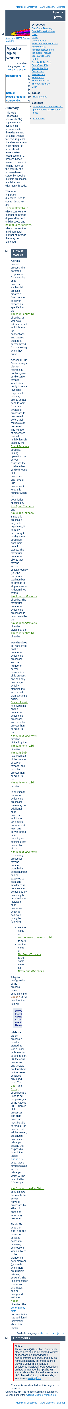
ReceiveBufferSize (41, 62)
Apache (9, 38)
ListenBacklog (39, 40)
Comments (39, 118)
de (23, 66)
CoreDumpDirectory (42, 28)
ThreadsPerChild (16, 208)
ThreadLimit (38, 77)
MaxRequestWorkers (18, 225)
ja (20, 69)
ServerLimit (38, 71)
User (34, 86)
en (9, 69)
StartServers (38, 74)
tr (25, 69)
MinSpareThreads (41, 56)
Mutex (14, 1300)
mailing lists (34, 1378)
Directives (32, 6)
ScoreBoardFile (40, 65)
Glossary (50, 6)
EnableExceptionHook (43, 31)
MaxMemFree (39, 46)
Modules (20, 6)
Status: (10, 92)
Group (35, 34)
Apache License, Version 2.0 (41, 1394)
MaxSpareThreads (41, 52)
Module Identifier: (16, 96)
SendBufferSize (40, 68)
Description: (13, 75)
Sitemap (61, 6)
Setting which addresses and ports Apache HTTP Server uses (48, 109)
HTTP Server (23, 38)
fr (15, 69)
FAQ (41, 6)
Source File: (13, 100)
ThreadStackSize (41, 83)
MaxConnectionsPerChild (45, 43)
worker (15, 997)
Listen (35, 37)
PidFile (35, 59)
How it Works (40, 96)
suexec (15, 1159)
